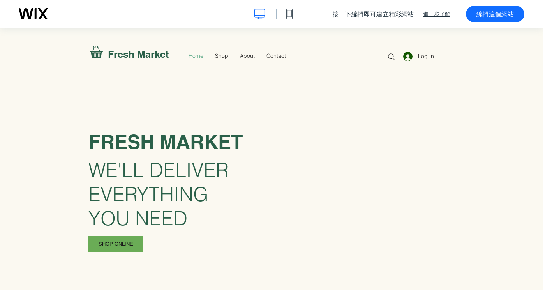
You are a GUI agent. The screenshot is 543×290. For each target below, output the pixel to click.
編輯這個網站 (495, 14)
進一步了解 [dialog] (436, 14)
